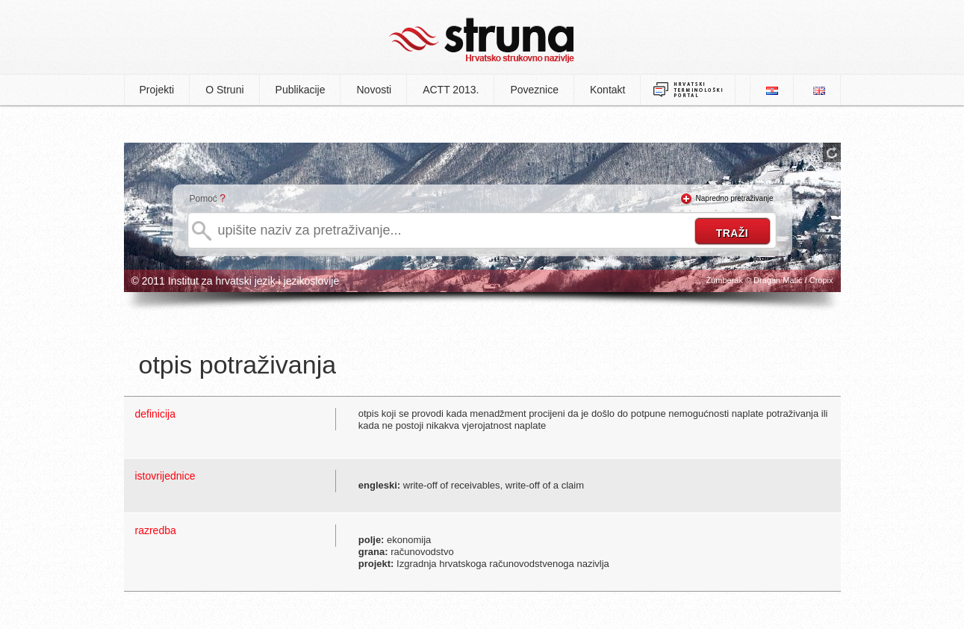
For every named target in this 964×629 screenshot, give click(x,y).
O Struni (224, 90)
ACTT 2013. (451, 90)
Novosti (373, 90)
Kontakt (607, 90)
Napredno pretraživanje (735, 198)
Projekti (157, 90)
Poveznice (534, 90)
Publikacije (301, 90)
